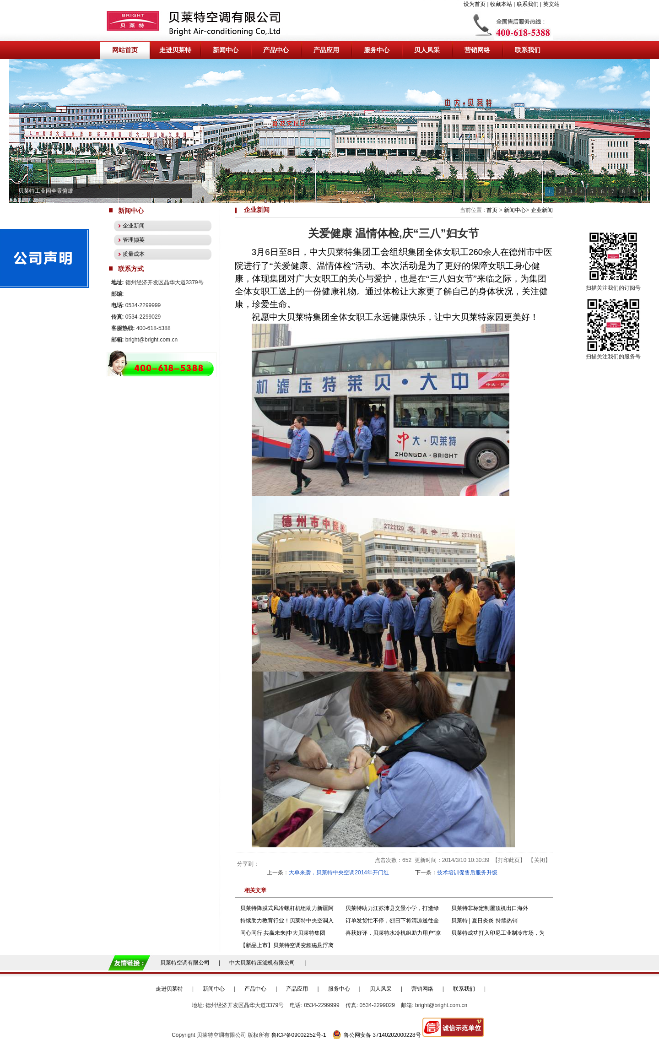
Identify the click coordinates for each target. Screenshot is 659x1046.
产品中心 (255, 989)
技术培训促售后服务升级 (467, 872)
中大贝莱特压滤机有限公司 (262, 962)
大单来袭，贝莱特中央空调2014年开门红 (339, 872)
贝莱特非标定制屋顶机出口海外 (489, 908)
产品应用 (297, 989)
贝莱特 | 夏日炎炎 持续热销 (484, 920)
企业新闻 (542, 210)
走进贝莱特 (169, 989)
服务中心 (339, 989)
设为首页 (475, 4)
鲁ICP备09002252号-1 (298, 1035)
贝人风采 (381, 989)
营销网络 (422, 989)
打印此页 (509, 860)
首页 (491, 210)
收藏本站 (501, 4)
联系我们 (528, 4)
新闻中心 (515, 210)
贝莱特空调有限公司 (185, 962)
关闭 (539, 860)
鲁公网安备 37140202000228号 (376, 1035)
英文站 (551, 4)
